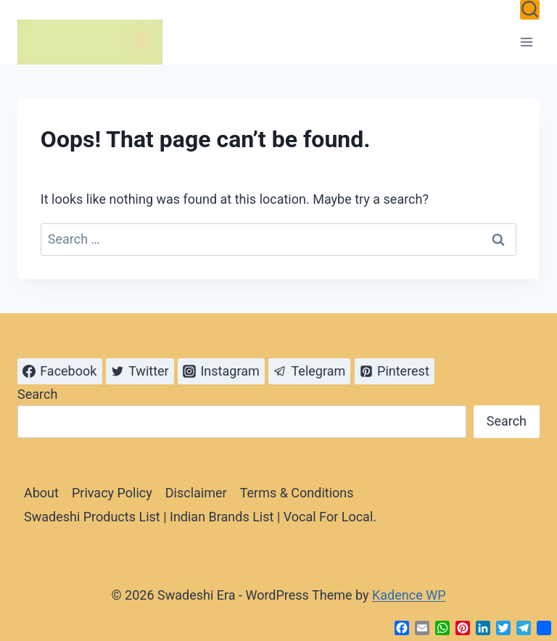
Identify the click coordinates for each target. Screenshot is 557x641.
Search (37, 394)
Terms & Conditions (297, 492)
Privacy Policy (112, 492)
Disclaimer (196, 492)
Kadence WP (408, 595)
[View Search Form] (530, 10)
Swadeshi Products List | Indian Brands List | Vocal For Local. (200, 516)
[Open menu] (526, 41)
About (41, 492)
